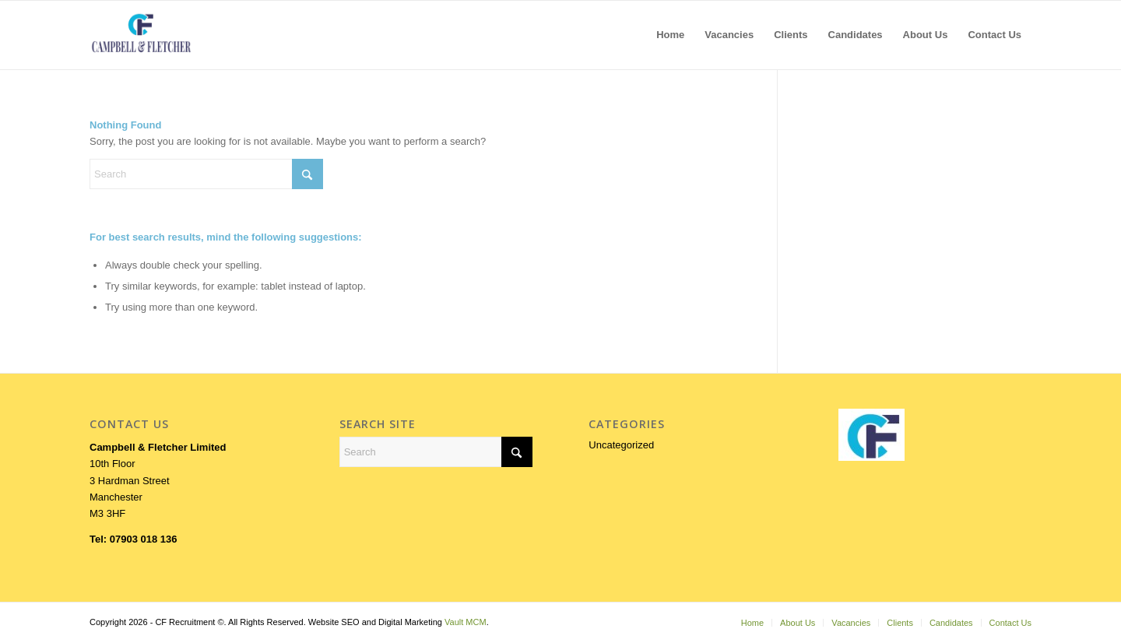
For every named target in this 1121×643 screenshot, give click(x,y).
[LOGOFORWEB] (141, 35)
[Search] (206, 174)
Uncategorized (621, 445)
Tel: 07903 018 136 (133, 539)
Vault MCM (466, 622)
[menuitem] (670, 35)
